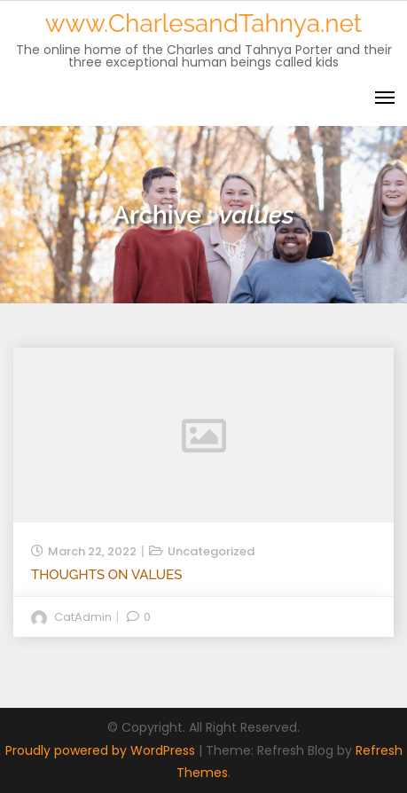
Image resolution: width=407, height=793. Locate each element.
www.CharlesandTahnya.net (203, 23)
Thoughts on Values (106, 575)
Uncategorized (211, 551)
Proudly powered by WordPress (102, 750)
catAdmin (83, 616)
